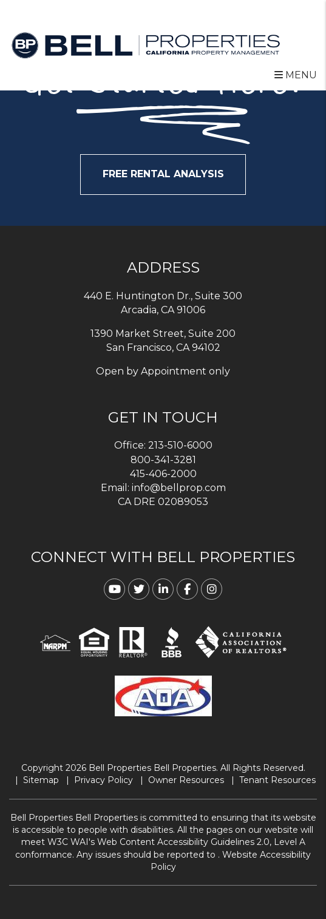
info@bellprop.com (179, 487)
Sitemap (41, 780)
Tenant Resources (277, 780)
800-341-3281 (163, 460)
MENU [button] (295, 75)
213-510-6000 (180, 445)
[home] (145, 44)
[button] (114, 589)
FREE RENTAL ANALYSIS (163, 174)
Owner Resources (186, 780)
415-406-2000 (163, 474)
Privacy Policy (103, 780)
